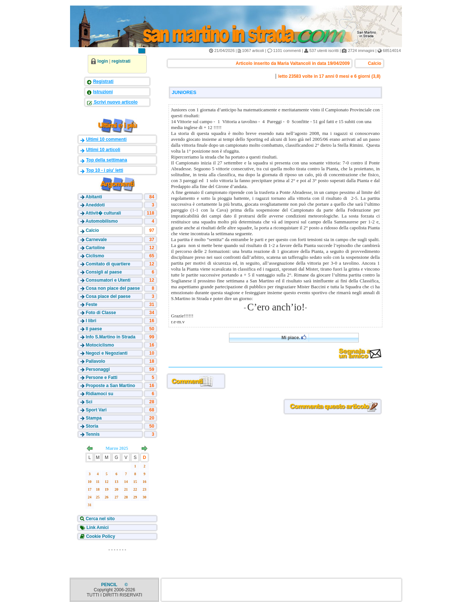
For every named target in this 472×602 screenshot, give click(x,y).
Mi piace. (293, 337)
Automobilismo (102, 221)
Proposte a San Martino (110, 385)
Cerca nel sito (99, 518)
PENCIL (109, 584)
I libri (91, 320)
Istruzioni (102, 91)
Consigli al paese (104, 272)
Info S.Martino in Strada (110, 337)
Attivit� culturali (103, 213)
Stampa (93, 418)
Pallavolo (95, 361)
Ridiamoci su (99, 393)
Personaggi (98, 369)
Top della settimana (106, 160)
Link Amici (97, 527)
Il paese (94, 328)
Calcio (92, 230)
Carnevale (96, 239)
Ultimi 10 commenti (106, 139)
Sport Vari (96, 410)
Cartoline (95, 247)
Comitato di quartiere (108, 264)
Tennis (93, 434)
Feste (91, 304)
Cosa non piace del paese (113, 288)
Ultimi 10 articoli (103, 149)
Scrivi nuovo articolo (115, 102)
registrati (121, 61)
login (102, 61)
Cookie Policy (100, 536)
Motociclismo (100, 345)
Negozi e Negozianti (106, 353)
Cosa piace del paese (108, 296)
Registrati (103, 81)
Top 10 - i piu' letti (104, 170)
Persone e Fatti (101, 377)
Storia (92, 426)
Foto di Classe (101, 312)
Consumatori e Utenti (108, 280)
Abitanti (94, 196)
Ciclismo (95, 255)
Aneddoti (95, 205)
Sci (89, 401)
